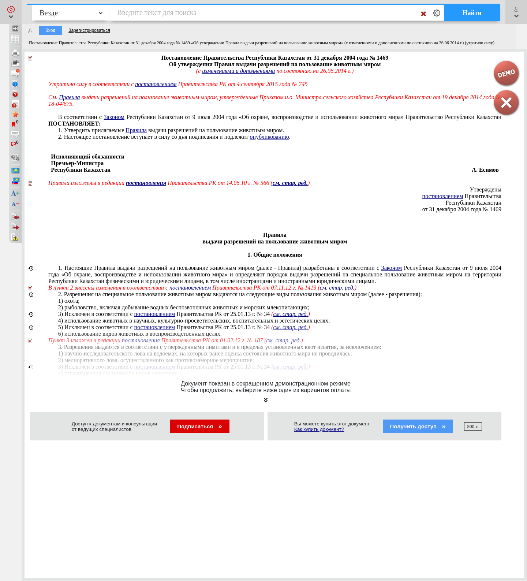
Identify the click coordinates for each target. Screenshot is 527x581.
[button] (11, 12)
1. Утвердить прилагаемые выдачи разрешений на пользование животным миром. (171, 130)
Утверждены (486, 189)
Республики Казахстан (473, 203)
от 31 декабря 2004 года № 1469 (461, 209)
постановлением (155, 84)
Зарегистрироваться (89, 30)
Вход (50, 30)
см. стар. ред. (337, 287)
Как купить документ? (319, 429)
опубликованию (269, 137)
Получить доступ (418, 426)
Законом (114, 117)
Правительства (461, 196)
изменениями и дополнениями (238, 71)
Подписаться (199, 426)
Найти (472, 12)
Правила (69, 97)
